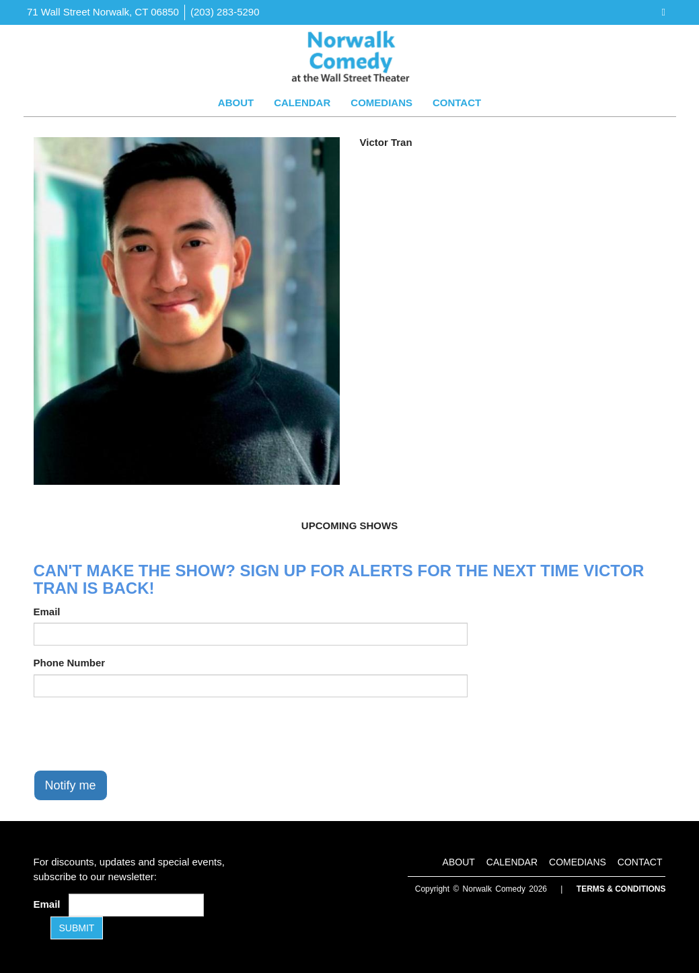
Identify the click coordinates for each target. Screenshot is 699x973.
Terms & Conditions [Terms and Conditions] (621, 889)
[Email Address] (136, 905)
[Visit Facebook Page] (663, 11)
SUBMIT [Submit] (77, 928)
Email (47, 611)
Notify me (70, 785)
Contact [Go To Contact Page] (457, 102)
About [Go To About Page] (236, 102)
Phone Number (70, 662)
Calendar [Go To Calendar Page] (302, 102)
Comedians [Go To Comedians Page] (381, 102)
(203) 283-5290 (225, 11)
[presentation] (136, 733)
